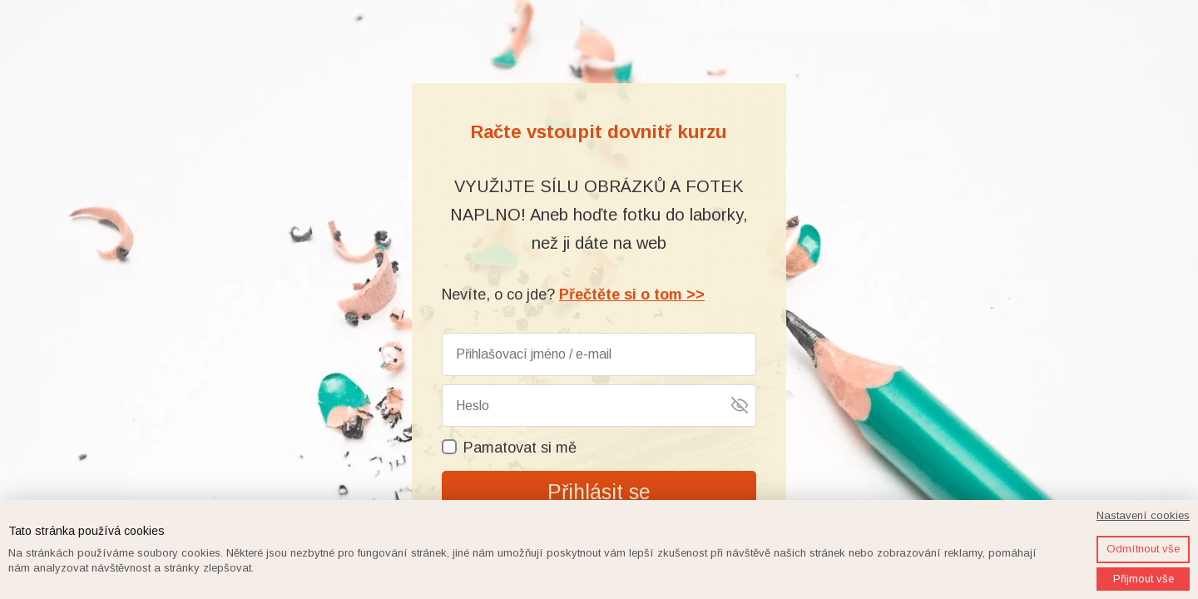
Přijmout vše (1143, 578)
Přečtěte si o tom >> (632, 294)
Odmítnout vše (1143, 548)
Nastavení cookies (1143, 515)
